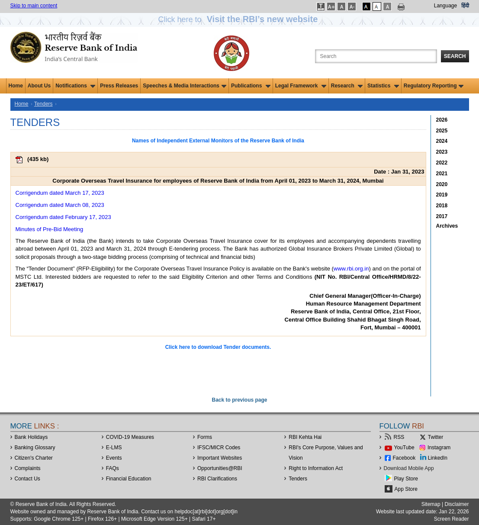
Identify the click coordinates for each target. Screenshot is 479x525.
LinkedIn (437, 458)
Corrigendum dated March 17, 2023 (60, 193)
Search (455, 56)
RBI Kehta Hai (305, 437)
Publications (250, 86)
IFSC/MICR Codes (218, 447)
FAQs (112, 468)
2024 (442, 141)
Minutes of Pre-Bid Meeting (50, 229)
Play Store (406, 479)
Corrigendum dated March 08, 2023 (60, 205)
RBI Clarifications (217, 479)
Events (114, 458)
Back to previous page (239, 400)
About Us (39, 86)
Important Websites (219, 458)
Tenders (43, 104)
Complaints (28, 468)
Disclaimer (456, 504)
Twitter (435, 437)
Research (347, 86)
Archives (447, 226)
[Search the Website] (376, 56)
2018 (442, 206)
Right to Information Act (316, 468)
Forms (204, 437)
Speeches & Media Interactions (184, 86)
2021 (442, 174)
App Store (406, 489)
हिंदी (465, 6)
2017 (442, 216)
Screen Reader (451, 519)
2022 (442, 163)
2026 (442, 120)
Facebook (404, 458)
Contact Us (27, 479)
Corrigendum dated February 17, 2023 (63, 217)
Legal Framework (300, 86)
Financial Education (128, 479)
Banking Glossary (35, 447)
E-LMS (114, 447)
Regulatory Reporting (434, 86)
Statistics (383, 86)
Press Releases (119, 86)
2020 (442, 184)
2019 (442, 195)
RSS (399, 437)
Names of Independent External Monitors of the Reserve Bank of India (218, 141)
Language (445, 6)
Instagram (439, 447)
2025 (442, 131)
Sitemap (430, 504)
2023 (442, 152)
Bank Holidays (31, 437)
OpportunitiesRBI (219, 468)
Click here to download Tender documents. (218, 347)
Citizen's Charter (34, 458)
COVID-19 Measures (130, 437)
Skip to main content (34, 6)
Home (16, 86)
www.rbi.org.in (351, 268)
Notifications (75, 86)
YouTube (404, 447)
